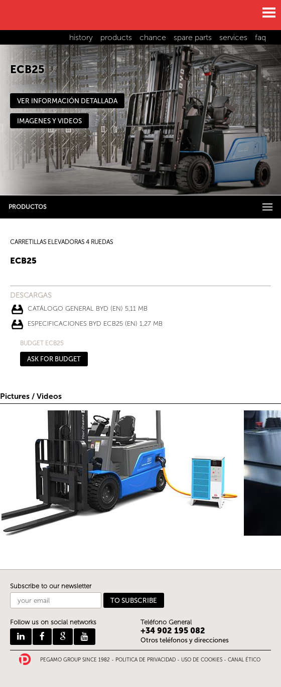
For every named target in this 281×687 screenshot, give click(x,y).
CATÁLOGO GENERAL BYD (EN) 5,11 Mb (88, 308)
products (116, 37)
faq (260, 37)
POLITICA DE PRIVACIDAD (145, 660)
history (81, 37)
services (233, 37)
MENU (268, 12)
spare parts (193, 37)
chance (152, 37)
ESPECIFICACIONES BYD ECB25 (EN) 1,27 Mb (95, 323)
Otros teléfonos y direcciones (184, 640)
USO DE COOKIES (201, 660)
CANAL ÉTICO (244, 660)
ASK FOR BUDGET (54, 359)
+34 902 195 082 (172, 630)
